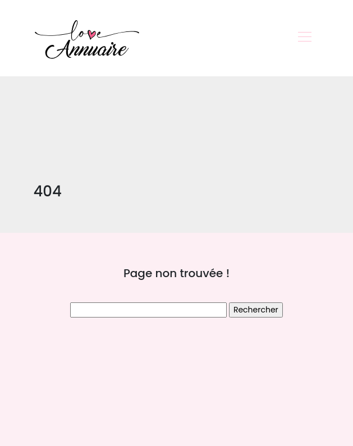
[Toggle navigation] (304, 38)
